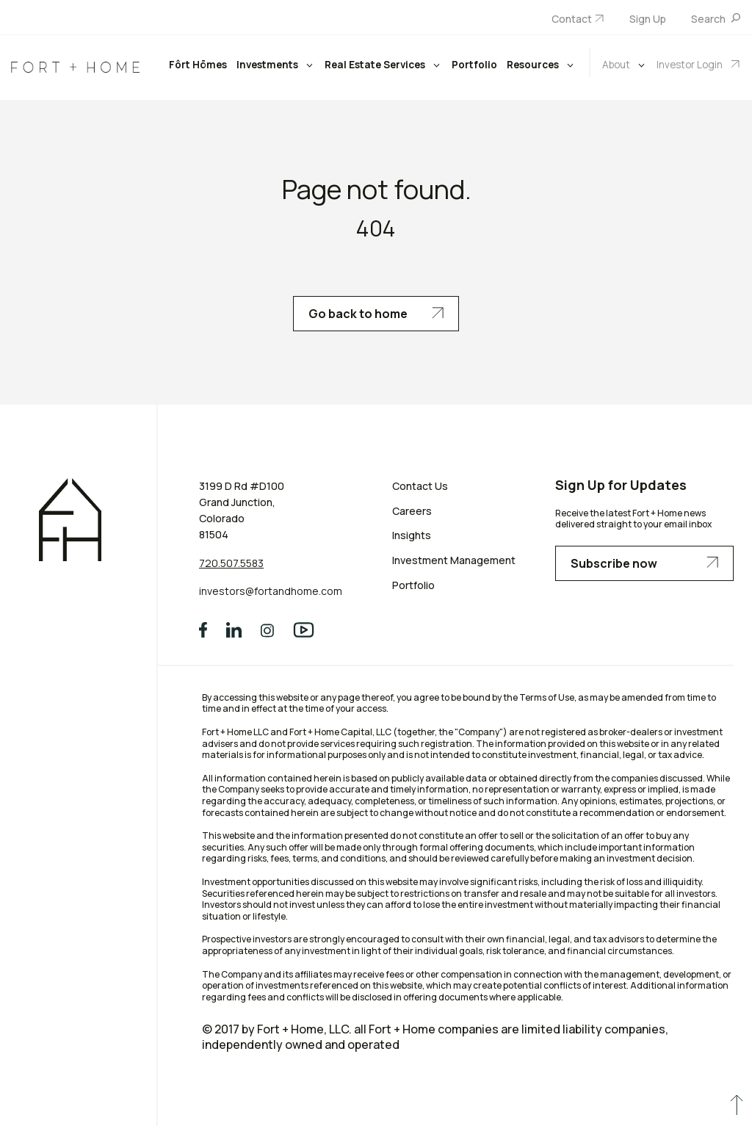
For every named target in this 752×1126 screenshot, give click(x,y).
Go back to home (376, 314)
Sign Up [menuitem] (647, 19)
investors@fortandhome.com (270, 591)
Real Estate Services (376, 64)
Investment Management (454, 560)
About (617, 64)
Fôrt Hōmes (198, 64)
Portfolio (474, 64)
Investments (268, 64)
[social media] (203, 630)
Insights (411, 535)
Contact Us (420, 486)
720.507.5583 (231, 563)
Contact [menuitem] (572, 19)
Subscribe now (644, 563)
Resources (534, 64)
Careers (412, 511)
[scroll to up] (736, 1108)
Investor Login (691, 64)
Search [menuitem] (709, 19)
